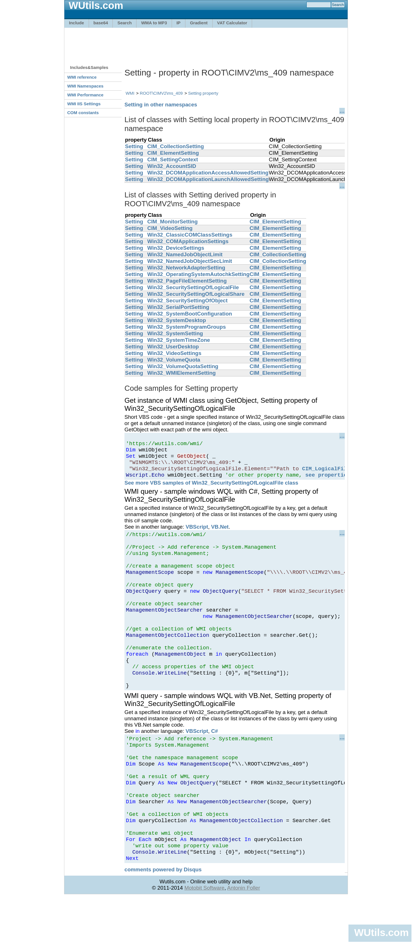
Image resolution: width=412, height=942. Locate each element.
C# (214, 758)
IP (179, 22)
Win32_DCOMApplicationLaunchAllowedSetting (208, 179)
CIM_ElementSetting (173, 153)
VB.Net (220, 533)
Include (76, 22)
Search (124, 22)
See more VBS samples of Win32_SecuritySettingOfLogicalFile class (211, 489)
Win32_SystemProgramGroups (186, 327)
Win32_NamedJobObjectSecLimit (189, 261)
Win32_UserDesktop (173, 347)
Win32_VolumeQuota (173, 360)
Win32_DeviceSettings (175, 248)
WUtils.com (381, 932)
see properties (327, 480)
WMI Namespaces (85, 86)
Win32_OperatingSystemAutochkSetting (198, 274)
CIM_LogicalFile (326, 473)
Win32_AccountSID (171, 166)
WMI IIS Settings (84, 103)
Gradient (199, 22)
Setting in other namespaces (160, 105)
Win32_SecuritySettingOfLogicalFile (193, 287)
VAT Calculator (232, 22)
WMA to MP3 (154, 22)
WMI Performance (85, 94)
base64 (101, 22)
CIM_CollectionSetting (175, 146)
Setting (134, 146)
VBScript (197, 533)
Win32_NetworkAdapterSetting (186, 268)
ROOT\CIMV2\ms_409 (161, 93)
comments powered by (163, 914)
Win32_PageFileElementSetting (187, 281)
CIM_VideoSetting (170, 228)
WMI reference (82, 77)
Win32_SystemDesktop (176, 320)
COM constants (83, 112)
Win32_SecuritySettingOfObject (187, 301)
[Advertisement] (206, 43)
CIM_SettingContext (172, 159)
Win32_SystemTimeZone (178, 340)
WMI (130, 93)
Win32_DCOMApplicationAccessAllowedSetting (208, 173)
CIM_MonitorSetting (172, 222)
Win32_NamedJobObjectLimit (185, 254)
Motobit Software (204, 932)
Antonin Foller (243, 932)
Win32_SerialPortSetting (178, 307)
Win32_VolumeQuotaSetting (182, 366)
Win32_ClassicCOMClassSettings (189, 235)
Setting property (203, 93)
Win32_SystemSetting (175, 333)
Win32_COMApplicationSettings (188, 241)
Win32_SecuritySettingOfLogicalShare (196, 294)
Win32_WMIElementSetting (181, 373)
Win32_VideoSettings (174, 353)
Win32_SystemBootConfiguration (189, 314)
